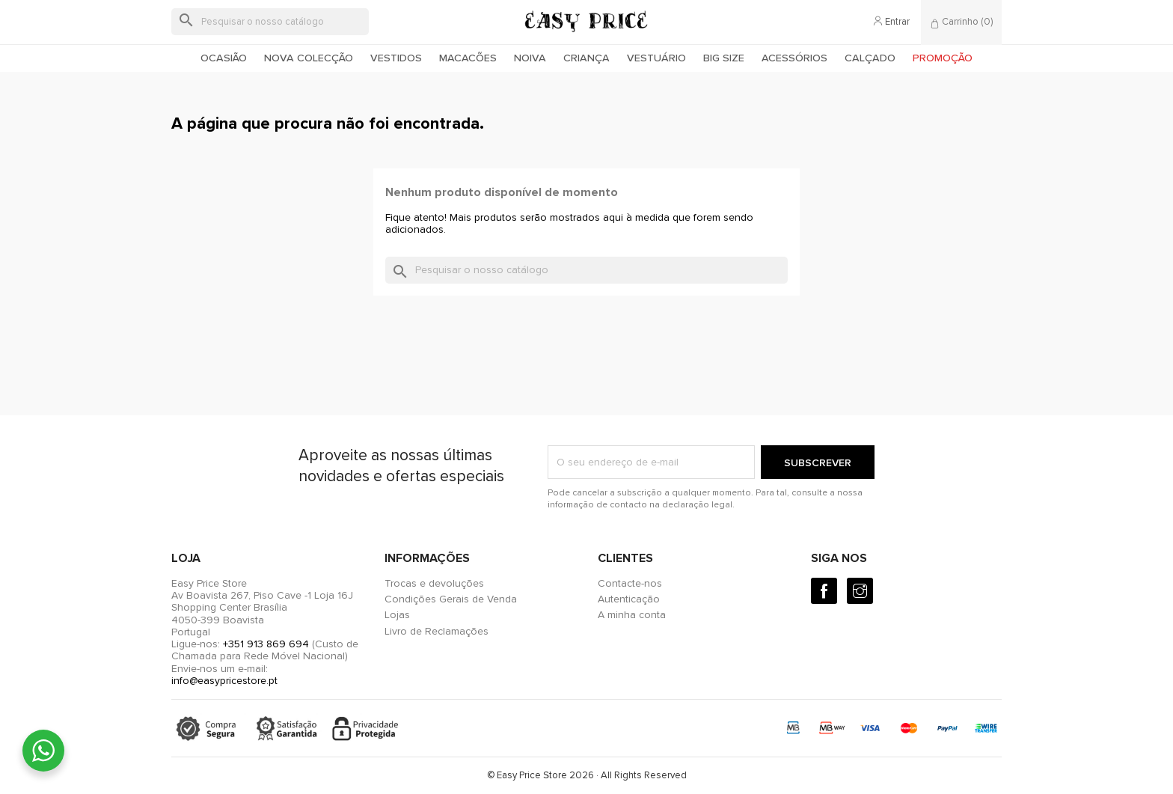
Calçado (870, 58)
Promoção (943, 58)
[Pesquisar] (270, 21)
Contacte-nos (630, 583)
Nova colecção (308, 58)
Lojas (397, 614)
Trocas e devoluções (434, 583)
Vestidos (396, 58)
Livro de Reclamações (437, 631)
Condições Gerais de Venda (451, 599)
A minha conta (632, 614)
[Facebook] (824, 591)
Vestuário (656, 58)
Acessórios (794, 58)
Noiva (530, 58)
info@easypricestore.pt (224, 680)
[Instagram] (860, 591)
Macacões (468, 58)
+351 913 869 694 (266, 644)
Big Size (723, 58)
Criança (586, 58)
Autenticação (629, 599)
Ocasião (223, 58)
